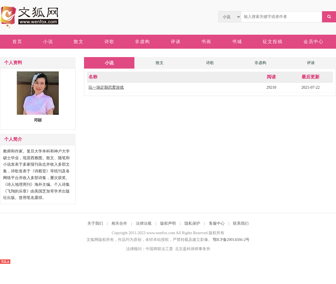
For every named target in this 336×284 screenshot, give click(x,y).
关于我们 (95, 223)
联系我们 (241, 223)
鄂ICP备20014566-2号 (231, 240)
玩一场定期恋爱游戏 (106, 87)
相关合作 (119, 223)
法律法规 (143, 223)
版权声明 (168, 223)
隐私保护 (192, 223)
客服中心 (217, 223)
